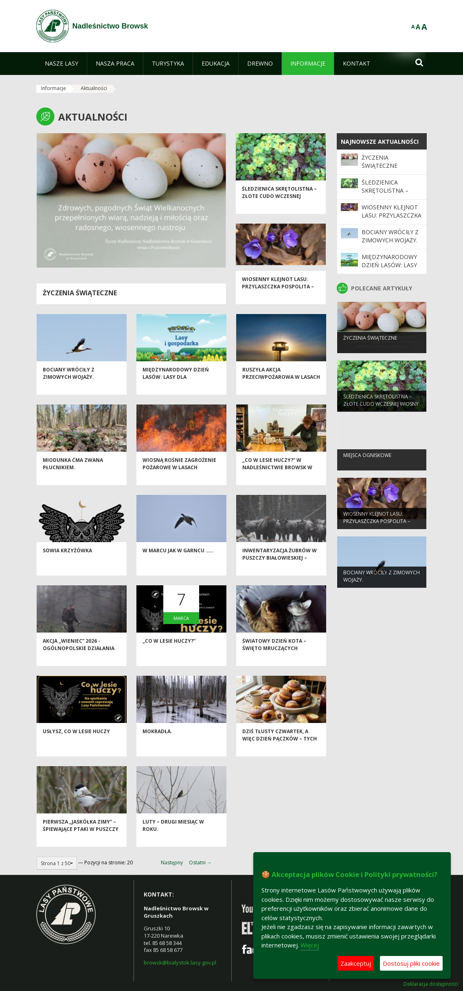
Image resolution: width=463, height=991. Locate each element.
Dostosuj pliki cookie (411, 963)
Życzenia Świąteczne (80, 292)
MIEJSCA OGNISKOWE (367, 465)
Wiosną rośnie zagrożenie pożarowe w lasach (179, 475)
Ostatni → (200, 862)
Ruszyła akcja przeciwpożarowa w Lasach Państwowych (281, 388)
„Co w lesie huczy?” (169, 652)
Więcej (310, 945)
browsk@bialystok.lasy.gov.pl (180, 962)
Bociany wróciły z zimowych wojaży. (68, 384)
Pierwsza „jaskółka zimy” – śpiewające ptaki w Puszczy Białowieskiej (80, 840)
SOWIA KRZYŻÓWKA (67, 561)
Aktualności (94, 88)
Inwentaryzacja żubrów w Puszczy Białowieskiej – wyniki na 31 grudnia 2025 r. (281, 569)
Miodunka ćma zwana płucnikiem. (73, 475)
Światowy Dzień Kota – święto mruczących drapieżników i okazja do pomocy (277, 663)
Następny (172, 862)
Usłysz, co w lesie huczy (76, 742)
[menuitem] (61, 63)
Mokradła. (157, 742)
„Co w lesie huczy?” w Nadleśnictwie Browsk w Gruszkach (277, 478)
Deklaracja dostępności (431, 984)
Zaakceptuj (355, 963)
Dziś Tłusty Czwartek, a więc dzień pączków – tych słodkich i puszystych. (279, 749)
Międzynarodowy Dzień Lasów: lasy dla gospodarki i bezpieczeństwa (176, 392)
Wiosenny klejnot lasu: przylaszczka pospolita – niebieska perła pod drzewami (278, 301)
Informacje (53, 88)
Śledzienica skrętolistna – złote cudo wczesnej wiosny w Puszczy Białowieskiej (279, 211)
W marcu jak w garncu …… (178, 561)
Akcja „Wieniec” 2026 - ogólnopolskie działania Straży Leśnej (78, 659)
